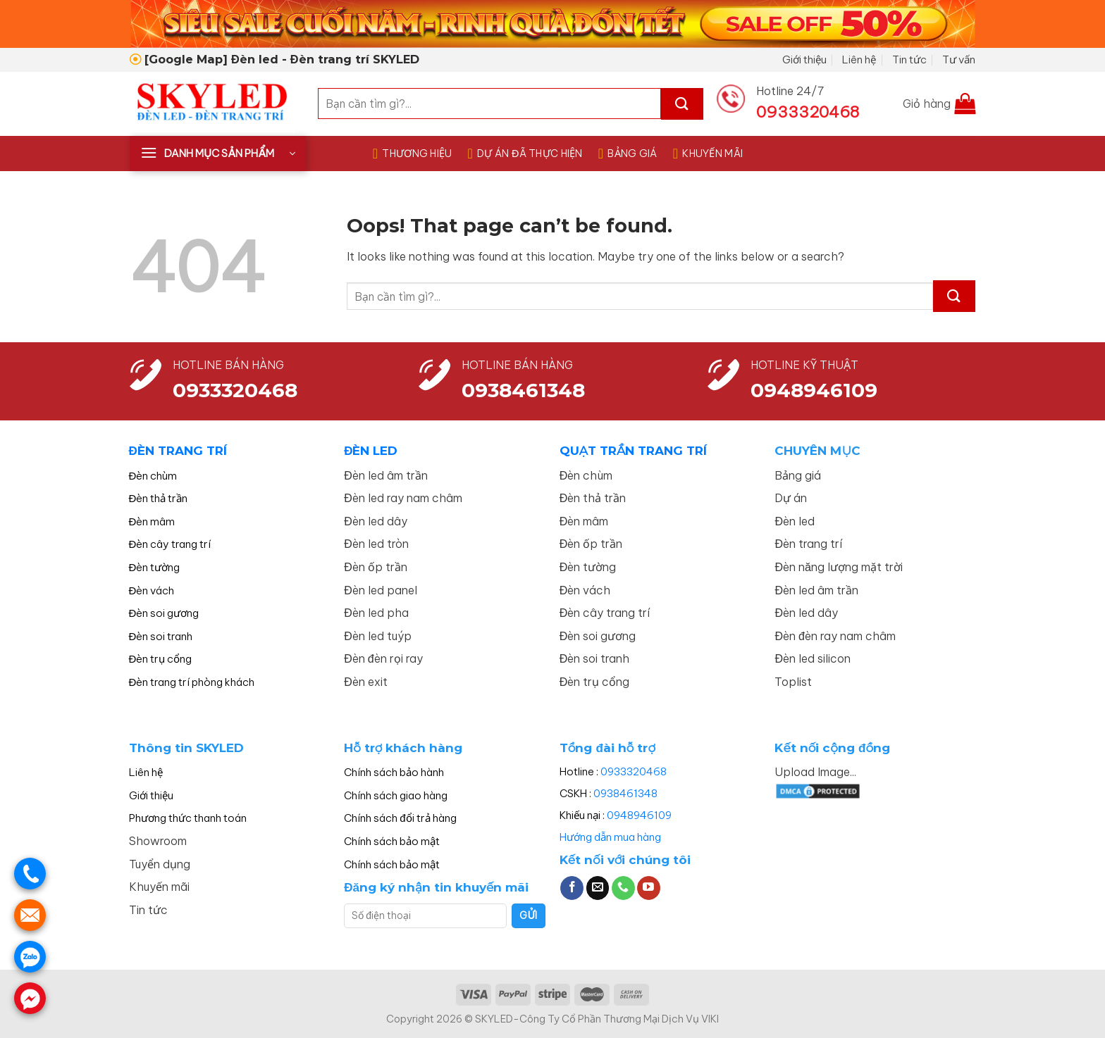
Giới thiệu (804, 59)
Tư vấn (958, 59)
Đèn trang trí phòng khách (192, 682)
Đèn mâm (152, 521)
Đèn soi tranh (161, 636)
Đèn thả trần (158, 498)
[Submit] (682, 104)
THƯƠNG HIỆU (412, 153)
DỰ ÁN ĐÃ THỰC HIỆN (525, 153)
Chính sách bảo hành (394, 772)
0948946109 (639, 815)
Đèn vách (152, 590)
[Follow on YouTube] (648, 888)
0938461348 (625, 793)
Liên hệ (859, 59)
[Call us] (623, 888)
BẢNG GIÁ (628, 153)
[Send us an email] (598, 888)
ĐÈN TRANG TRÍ (178, 451)
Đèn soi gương (164, 613)
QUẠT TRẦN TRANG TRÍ (633, 451)
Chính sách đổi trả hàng (400, 818)
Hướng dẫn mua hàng (610, 837)
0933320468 (235, 390)
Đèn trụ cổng (160, 658)
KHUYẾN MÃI (708, 153)
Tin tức (909, 59)
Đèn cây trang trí (170, 544)
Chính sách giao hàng (395, 795)
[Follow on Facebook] (572, 888)
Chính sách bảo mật (392, 841)
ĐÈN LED (370, 451)
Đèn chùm (153, 475)
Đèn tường (154, 567)
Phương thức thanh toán (188, 818)
